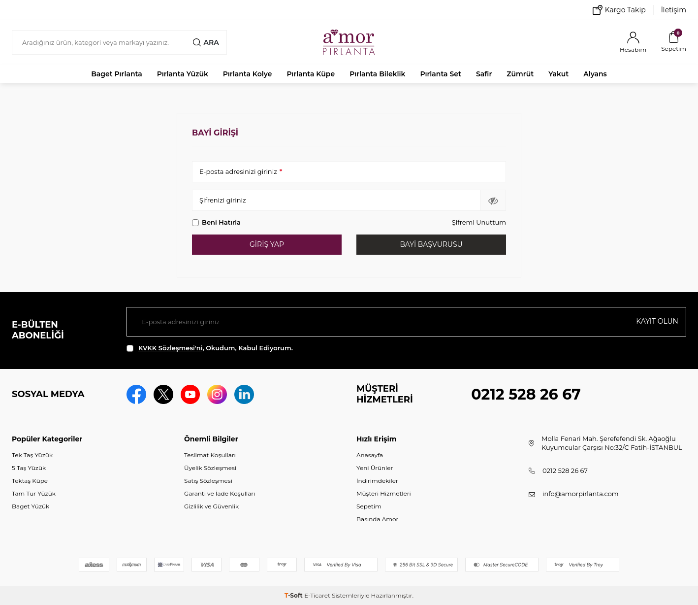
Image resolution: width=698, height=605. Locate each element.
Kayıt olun (657, 321)
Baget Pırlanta (116, 73)
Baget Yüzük (30, 506)
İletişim (673, 9)
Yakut (558, 73)
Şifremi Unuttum (479, 222)
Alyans (595, 73)
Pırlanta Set (440, 73)
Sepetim (368, 506)
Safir (484, 73)
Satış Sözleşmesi (208, 480)
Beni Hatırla (216, 222)
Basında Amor (377, 519)
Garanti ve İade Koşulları (219, 493)
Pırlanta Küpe (310, 73)
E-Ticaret (317, 595)
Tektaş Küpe (30, 480)
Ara (206, 42)
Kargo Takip (619, 10)
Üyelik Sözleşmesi (210, 467)
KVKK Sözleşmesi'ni (170, 348)
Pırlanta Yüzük (182, 73)
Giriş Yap (267, 244)
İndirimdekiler (377, 480)
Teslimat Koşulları (210, 455)
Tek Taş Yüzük (32, 455)
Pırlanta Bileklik (377, 73)
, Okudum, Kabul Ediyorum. (210, 348)
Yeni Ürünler (374, 467)
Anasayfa (369, 455)
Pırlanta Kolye (247, 73)
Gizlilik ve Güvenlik (211, 506)
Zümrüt (520, 73)
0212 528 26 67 (526, 394)
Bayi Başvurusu (431, 244)
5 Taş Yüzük (29, 467)
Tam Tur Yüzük (34, 493)
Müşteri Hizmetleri (383, 493)
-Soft (294, 595)
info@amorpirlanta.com (580, 494)
